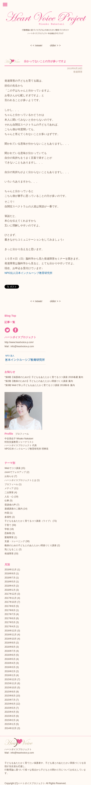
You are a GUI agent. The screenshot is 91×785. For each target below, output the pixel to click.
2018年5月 (10, 581)
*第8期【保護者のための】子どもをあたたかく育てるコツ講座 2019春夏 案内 (44, 377)
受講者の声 (10, 504)
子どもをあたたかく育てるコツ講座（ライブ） (28, 521)
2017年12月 (11, 594)
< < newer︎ (36, 45)
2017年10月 (11, 602)
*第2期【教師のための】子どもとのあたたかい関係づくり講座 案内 (39, 381)
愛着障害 (9, 537)
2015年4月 (10, 712)
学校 (7, 529)
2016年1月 (10, 675)
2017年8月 (10, 610)
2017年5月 (10, 622)
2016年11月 (11, 634)
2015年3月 (10, 716)
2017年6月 (10, 618)
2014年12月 (11, 728)
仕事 (7, 500)
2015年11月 (11, 683)
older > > (55, 45)
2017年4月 (10, 626)
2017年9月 (10, 606)
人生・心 (9, 496)
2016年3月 (10, 667)
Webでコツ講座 (12, 468)
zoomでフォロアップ (15, 472)
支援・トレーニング (15, 541)
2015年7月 (10, 699)
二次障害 (9, 492)
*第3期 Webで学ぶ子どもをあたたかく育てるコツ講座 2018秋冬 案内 (40, 385)
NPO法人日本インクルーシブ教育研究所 (28, 272)
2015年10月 (11, 687)
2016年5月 (10, 659)
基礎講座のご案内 (14, 508)
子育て (8, 525)
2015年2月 (10, 720)
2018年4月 (10, 585)
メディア (9, 488)
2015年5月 (10, 708)
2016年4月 (10, 663)
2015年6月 (10, 703)
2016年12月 (11, 630)
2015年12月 (11, 679)
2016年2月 (10, 671)
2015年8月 (10, 695)
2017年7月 (10, 614)
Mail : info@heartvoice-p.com (19, 346)
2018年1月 (10, 590)
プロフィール (11, 484)
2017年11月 (11, 598)
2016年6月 (10, 655)
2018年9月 (10, 573)
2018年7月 (10, 577)
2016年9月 (10, 642)
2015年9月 (10, 691)
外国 (7, 513)
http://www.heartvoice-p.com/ (19, 342)
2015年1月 (10, 724)
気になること (11, 549)
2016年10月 (11, 638)
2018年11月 (11, 569)
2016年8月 (10, 647)
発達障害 (9, 553)
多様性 (8, 517)
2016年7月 (10, 651)
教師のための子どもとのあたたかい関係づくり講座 (31, 545)
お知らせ (9, 476)
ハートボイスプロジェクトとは (20, 480)
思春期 (8, 533)
